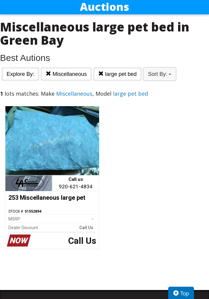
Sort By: (159, 74)
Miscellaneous (66, 74)
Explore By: (20, 74)
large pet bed (117, 74)
